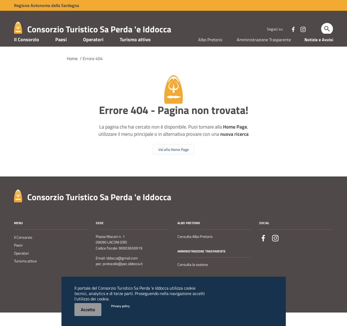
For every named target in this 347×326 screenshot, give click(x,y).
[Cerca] (327, 29)
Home (72, 72)
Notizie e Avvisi (318, 53)
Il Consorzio (26, 53)
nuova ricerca (234, 147)
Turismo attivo (135, 53)
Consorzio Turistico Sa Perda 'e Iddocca (99, 29)
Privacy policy (120, 305)
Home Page (235, 140)
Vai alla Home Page (173, 163)
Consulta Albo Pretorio (194, 250)
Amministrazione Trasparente (264, 53)
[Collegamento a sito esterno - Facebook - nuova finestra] (293, 29)
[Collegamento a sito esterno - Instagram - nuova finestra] (303, 29)
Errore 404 (93, 72)
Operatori (93, 53)
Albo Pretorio (210, 53)
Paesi (61, 53)
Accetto (88, 309)
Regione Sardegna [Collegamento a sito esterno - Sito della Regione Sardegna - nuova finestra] (46, 5)
